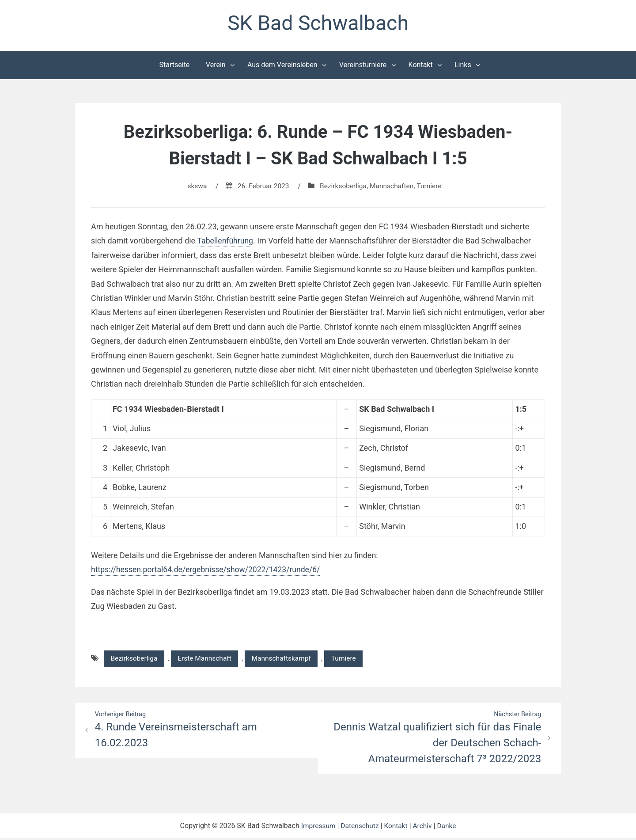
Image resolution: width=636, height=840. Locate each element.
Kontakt (421, 65)
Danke (448, 827)
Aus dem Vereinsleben (282, 65)
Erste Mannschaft (208, 659)
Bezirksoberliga (343, 186)
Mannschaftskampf (287, 659)
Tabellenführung (225, 241)
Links (462, 65)
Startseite (174, 65)
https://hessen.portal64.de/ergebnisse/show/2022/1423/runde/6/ (208, 570)
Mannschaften (393, 186)
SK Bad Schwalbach (318, 23)
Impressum (316, 827)
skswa (194, 186)
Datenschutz (359, 827)
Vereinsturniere (363, 65)
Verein (216, 65)
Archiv (424, 827)
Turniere (432, 186)
